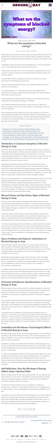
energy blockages (20, 417)
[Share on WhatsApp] (19, 409)
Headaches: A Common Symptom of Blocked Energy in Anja (20, 129)
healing (35, 417)
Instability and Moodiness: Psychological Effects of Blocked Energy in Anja (25, 137)
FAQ (24, 439)
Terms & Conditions (32, 439)
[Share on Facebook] (22, 409)
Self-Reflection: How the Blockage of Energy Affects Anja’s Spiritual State (25, 139)
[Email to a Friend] (28, 409)
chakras (48, 415)
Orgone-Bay (33, 51)
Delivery (19, 439)
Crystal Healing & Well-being (26, 40)
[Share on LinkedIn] (34, 409)
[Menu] (2, 5)
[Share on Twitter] (25, 409)
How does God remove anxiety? (13, 422)
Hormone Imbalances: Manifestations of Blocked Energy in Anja (22, 135)
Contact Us (42, 439)
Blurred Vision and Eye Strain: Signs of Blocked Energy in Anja (21, 131)
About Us (13, 439)
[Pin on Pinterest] (31, 409)
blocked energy (41, 415)
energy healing (29, 417)
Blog (8, 439)
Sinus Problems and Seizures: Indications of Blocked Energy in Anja (23, 133)
